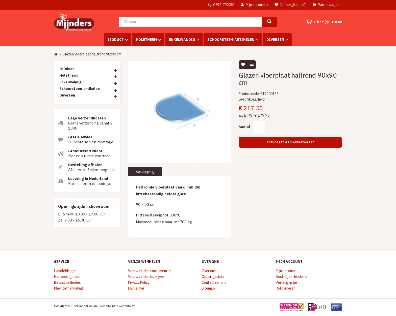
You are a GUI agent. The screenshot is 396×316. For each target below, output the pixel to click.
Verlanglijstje (286, 282)
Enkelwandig (182, 39)
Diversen (275, 39)
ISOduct (116, 39)
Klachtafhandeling (68, 288)
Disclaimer (136, 288)
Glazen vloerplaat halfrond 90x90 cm (92, 54)
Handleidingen (65, 271)
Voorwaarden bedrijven (146, 276)
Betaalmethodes (67, 282)
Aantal (244, 126)
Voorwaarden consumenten (149, 271)
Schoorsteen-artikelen (230, 39)
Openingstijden (214, 276)
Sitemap (208, 288)
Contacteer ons (214, 282)
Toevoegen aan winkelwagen (290, 142)
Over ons (209, 271)
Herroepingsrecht (68, 276)
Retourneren (285, 288)
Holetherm (146, 39)
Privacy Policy (139, 282)
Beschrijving (145, 171)
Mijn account (285, 271)
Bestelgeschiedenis (291, 276)
